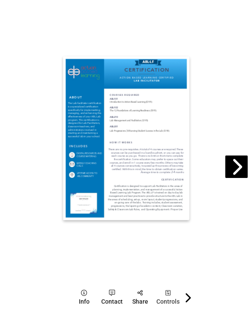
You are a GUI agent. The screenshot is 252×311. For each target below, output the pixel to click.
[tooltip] (84, 297)
